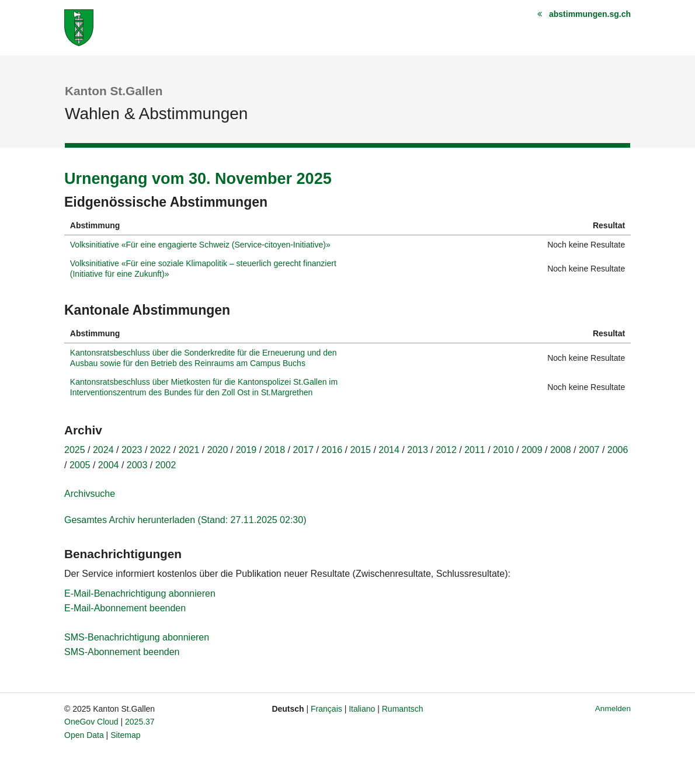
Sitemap (125, 735)
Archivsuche (89, 494)
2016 (331, 450)
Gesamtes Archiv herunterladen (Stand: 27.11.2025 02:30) (185, 520)
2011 (474, 450)
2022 (160, 450)
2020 (217, 450)
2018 (275, 450)
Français (326, 708)
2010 (503, 450)
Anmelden (613, 708)
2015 (360, 450)
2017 (303, 450)
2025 (74, 450)
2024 (103, 450)
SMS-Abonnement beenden (121, 652)
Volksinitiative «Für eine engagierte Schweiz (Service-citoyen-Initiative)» (200, 244)
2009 (532, 450)
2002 (165, 465)
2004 (108, 465)
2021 (189, 450)
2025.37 (140, 721)
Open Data (84, 735)
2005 (80, 465)
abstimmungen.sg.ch (590, 14)
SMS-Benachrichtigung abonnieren (136, 637)
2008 (560, 450)
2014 (388, 450)
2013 (417, 450)
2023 (132, 450)
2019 (246, 450)
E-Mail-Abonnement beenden (125, 608)
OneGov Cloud (91, 721)
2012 (446, 450)
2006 (617, 450)
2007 (589, 450)
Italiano (362, 708)
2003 (137, 465)
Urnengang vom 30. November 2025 (198, 178)
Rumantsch (402, 708)
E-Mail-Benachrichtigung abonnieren (140, 593)
